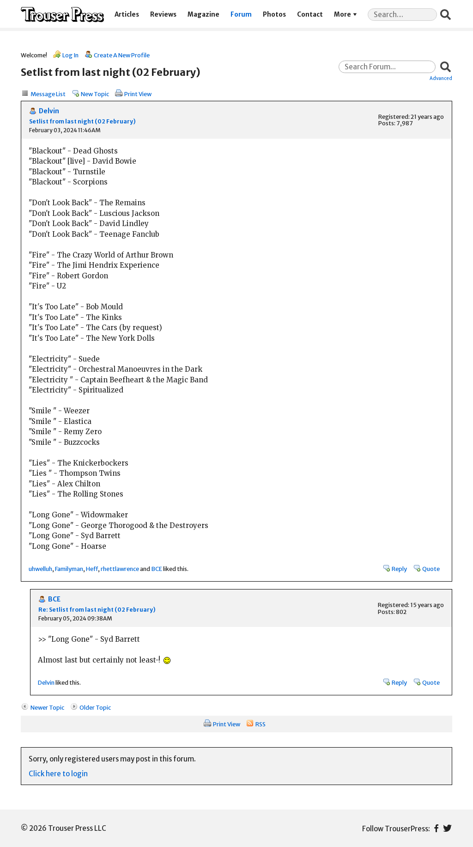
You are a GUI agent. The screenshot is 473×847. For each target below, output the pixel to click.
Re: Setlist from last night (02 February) (97, 609)
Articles (127, 14)
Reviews (163, 14)
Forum (241, 14)
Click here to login (58, 773)
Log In (70, 55)
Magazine (203, 14)
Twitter (447, 828)
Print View (138, 94)
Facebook (436, 828)
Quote (431, 568)
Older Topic (95, 707)
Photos (274, 14)
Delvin (49, 111)
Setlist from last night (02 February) (82, 121)
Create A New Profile (122, 55)
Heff (92, 568)
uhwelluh (40, 568)
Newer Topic (47, 707)
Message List (48, 94)
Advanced (441, 78)
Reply (399, 568)
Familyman (69, 568)
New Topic (95, 94)
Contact (310, 14)
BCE (156, 568)
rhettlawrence (120, 568)
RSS (260, 724)
